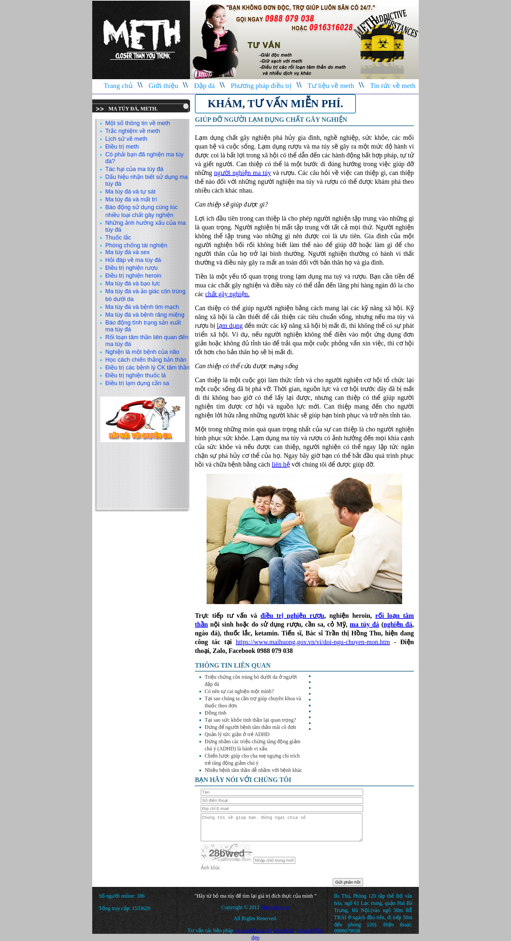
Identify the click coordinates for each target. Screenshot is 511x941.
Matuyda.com (275, 907)
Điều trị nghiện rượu (131, 268)
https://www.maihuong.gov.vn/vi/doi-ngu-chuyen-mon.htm (313, 641)
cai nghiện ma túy (253, 930)
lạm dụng (229, 325)
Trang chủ (118, 86)
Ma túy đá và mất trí (131, 199)
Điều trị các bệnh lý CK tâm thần (147, 367)
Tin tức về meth (393, 86)
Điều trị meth (122, 146)
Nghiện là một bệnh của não (142, 352)
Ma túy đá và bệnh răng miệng (144, 314)
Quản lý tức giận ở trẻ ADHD (237, 734)
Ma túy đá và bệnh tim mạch (142, 307)
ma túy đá (364, 624)
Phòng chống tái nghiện (136, 245)
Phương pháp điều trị (261, 86)
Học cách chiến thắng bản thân (145, 359)
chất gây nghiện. (227, 293)
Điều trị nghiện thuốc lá (135, 375)
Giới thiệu (163, 86)
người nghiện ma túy (242, 172)
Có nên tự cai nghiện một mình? (239, 691)
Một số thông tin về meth (137, 123)
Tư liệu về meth (331, 86)
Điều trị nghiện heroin (133, 275)
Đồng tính (215, 713)
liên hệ (281, 464)
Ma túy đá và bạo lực (132, 283)
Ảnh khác (210, 867)
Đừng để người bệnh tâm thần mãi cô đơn (250, 727)
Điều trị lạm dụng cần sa (137, 383)
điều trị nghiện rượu (292, 615)
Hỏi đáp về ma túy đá (133, 260)
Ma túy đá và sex (127, 252)
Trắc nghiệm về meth (132, 131)
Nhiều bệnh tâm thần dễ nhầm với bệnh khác (253, 770)
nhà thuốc (283, 930)
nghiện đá (398, 624)
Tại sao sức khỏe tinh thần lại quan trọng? (250, 720)
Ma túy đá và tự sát (130, 191)
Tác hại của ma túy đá (134, 169)
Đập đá (204, 86)
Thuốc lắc (118, 237)
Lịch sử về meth (126, 139)
